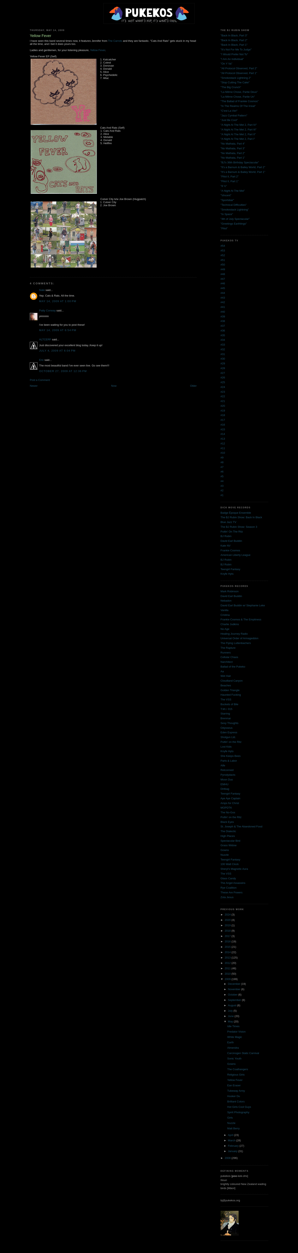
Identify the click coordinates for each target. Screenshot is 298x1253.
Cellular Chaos (229, 657)
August (232, 1005)
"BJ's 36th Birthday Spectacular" (240, 162)
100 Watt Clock (230, 864)
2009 (228, 979)
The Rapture (228, 647)
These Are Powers (232, 892)
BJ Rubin (226, 536)
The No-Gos (228, 812)
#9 (222, 457)
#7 (222, 467)
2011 (228, 968)
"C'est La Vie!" (229, 110)
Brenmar (226, 718)
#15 (223, 429)
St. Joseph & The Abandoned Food (241, 826)
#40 (223, 311)
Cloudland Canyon (232, 680)
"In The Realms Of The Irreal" (238, 106)
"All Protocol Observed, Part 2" (239, 68)
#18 (223, 415)
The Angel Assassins (233, 882)
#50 (223, 264)
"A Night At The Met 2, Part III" (239, 129)
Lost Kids (226, 746)
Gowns (225, 850)
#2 (222, 490)
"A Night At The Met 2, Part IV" (239, 124)
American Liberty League (236, 554)
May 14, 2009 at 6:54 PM (57, 330)
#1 (222, 495)
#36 (223, 330)
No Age (225, 629)
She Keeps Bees (231, 756)
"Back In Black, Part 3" (234, 35)
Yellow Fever (97, 50)
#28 (223, 368)
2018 (228, 930)
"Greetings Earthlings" (234, 223)
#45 (223, 288)
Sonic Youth (234, 1058)
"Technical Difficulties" (234, 204)
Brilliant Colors (236, 1101)
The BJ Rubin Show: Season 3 (239, 526)
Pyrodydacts (228, 774)
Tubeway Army (236, 1090)
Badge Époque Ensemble (236, 512)
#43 (223, 297)
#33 (223, 344)
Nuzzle (225, 854)
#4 (222, 481)
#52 (223, 255)
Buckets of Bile (229, 704)
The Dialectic (228, 831)
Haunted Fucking (231, 694)
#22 (223, 396)
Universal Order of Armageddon (239, 638)
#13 (223, 438)
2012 (228, 963)
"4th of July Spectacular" (235, 218)
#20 (223, 405)
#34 (223, 339)
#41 (223, 307)
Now (114, 385)
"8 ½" (224, 186)
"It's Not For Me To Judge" (236, 49)
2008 (228, 1158)
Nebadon (226, 600)
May (231, 1021)
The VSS (226, 699)
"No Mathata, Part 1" (233, 157)
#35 (223, 335)
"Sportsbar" (227, 200)
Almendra (233, 1047)
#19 (223, 410)
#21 (223, 401)
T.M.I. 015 (226, 709)
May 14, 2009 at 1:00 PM (57, 301)
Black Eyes (227, 821)
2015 (228, 946)
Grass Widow (229, 845)
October (233, 994)
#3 (222, 485)
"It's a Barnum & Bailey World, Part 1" (243, 172)
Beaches (226, 685)
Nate (42, 290)
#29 (223, 363)
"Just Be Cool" (229, 120)
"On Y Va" (226, 63)
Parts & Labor (229, 760)
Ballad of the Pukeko (233, 666)
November (234, 989)
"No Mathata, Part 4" (233, 143)
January (233, 1151)
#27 (223, 373)
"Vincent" (226, 195)
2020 (228, 919)
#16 (223, 424)
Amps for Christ (230, 803)
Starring (225, 713)
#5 (222, 476)
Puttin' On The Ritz (232, 531)
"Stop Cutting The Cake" (235, 82)
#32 (223, 349)
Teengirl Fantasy (230, 569)
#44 (223, 292)
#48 (223, 274)
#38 (223, 321)
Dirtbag (225, 788)
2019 (228, 925)
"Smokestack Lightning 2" (236, 77)
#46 (223, 283)
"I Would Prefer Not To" (234, 54)
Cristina (225, 614)
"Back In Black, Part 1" (234, 44)
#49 (223, 269)
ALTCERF (45, 339)
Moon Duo (227, 779)
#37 (223, 325)
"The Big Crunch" (231, 87)
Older (193, 385)
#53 (223, 250)
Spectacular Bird (230, 840)
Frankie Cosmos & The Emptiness (241, 619)
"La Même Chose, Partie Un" (238, 96)
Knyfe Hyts (227, 573)
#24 (223, 387)
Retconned (227, 770)
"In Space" (227, 214)
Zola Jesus (227, 897)
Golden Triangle (230, 690)
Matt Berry (233, 1128)
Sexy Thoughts (229, 723)
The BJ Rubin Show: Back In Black (241, 517)
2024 (228, 914)
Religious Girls (236, 1074)
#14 (223, 434)
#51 (223, 260)
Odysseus (227, 727)
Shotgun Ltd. (228, 737)
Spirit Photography (238, 1112)
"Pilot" (224, 228)
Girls (230, 1117)
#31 (223, 354)
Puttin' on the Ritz (231, 741)
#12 (223, 443)
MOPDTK (226, 807)
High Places (228, 836)
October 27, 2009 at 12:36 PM (63, 371)
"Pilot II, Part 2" (230, 176)
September (235, 1000)
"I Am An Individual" (232, 59)
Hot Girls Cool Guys (239, 1106)
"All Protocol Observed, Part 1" (239, 73)
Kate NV (226, 545)
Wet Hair (226, 675)
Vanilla (224, 610)
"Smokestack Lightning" (235, 209)
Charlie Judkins (230, 624)
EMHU (224, 784)
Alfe (223, 765)
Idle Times (233, 1026)
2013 (228, 957)
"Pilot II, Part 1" (230, 181)
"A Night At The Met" (233, 190)
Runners (226, 652)
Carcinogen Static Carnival (243, 1053)
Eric (41, 359)
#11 (223, 448)
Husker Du (233, 1096)
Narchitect (227, 661)
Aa (222, 671)
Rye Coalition (229, 887)
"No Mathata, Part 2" (233, 153)
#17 (223, 419)
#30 (223, 358)
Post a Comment (40, 380)
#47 (223, 278)
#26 (223, 377)
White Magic (234, 1037)
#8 (222, 462)
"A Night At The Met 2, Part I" (238, 138)
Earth (230, 1042)
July (230, 1010)
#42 (223, 302)
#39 (223, 316)
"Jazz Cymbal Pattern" (234, 115)
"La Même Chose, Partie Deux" (239, 91)
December (234, 983)
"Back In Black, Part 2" (234, 40)
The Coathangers (237, 1069)
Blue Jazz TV (228, 522)
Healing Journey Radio (234, 633)
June (231, 1016)
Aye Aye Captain (230, 798)
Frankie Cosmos (230, 550)
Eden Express (229, 732)
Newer (34, 385)
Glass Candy (228, 878)
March (232, 1140)
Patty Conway (47, 310)
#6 (222, 471)
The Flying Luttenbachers (236, 643)
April (231, 1135)
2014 (228, 952)
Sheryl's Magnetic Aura (234, 868)
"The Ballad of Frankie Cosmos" (240, 101)
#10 (223, 452)
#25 (223, 382)
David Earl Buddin (231, 540)
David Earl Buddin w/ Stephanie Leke (243, 605)
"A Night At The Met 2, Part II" (238, 134)
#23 (223, 391)
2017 (228, 936)
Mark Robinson (230, 591)
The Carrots (115, 40)
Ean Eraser (234, 1085)
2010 (228, 973)
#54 (223, 245)
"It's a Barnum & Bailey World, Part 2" (243, 167)
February (233, 1145)
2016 (228, 941)
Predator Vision (236, 1031)
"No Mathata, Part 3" (233, 148)
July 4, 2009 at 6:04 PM (57, 350)
